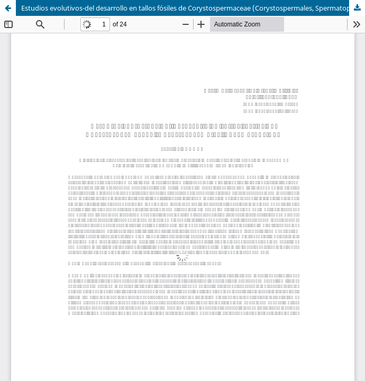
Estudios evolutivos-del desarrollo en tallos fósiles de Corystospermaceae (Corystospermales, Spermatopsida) (193, 8)
